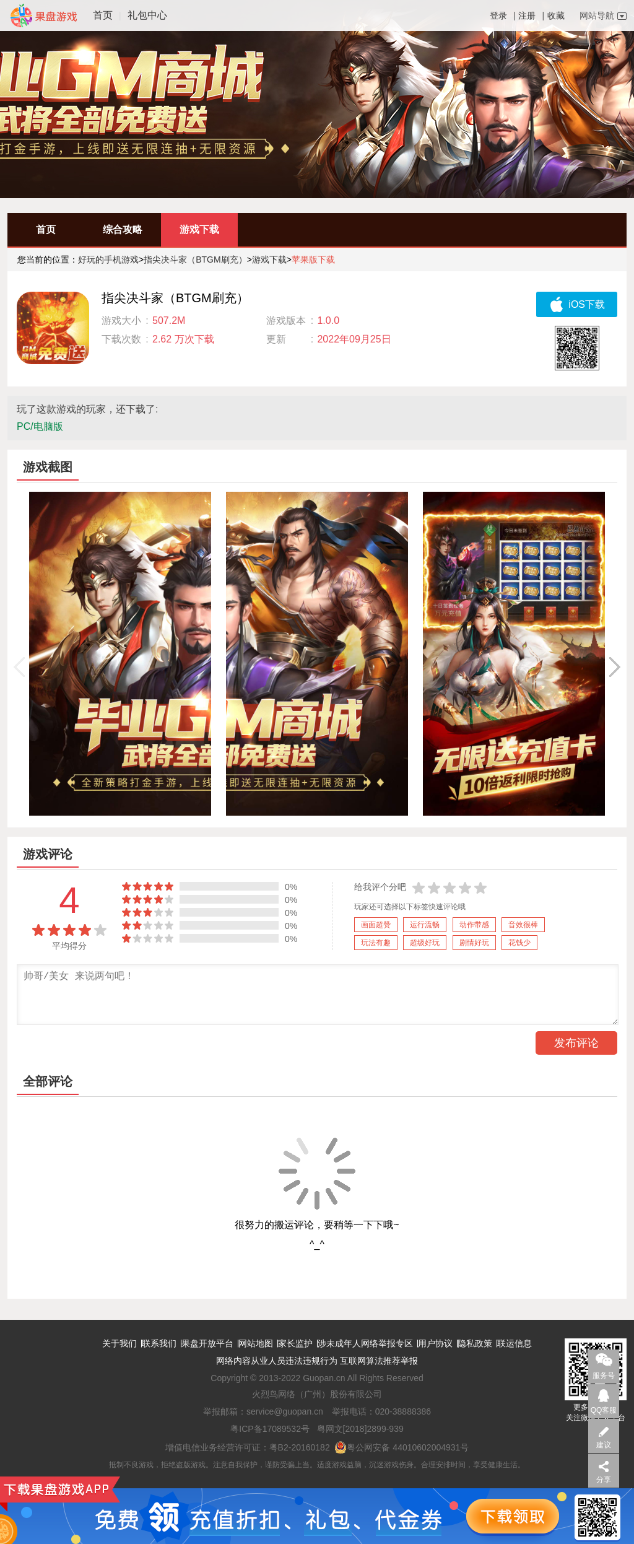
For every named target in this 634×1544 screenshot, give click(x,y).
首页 (103, 15)
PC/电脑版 (40, 426)
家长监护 (295, 1343)
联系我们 (159, 1343)
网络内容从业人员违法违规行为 (276, 1361)
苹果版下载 (313, 259)
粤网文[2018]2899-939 (360, 1429)
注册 (527, 15)
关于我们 (119, 1343)
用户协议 (435, 1343)
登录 (498, 15)
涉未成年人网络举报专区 (365, 1343)
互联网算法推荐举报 (379, 1361)
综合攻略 (122, 229)
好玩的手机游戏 (108, 259)
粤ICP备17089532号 (270, 1429)
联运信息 (514, 1343)
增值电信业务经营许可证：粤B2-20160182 (247, 1447)
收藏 (556, 15)
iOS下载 (577, 304)
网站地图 (255, 1343)
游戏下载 (199, 229)
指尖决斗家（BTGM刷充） (195, 259)
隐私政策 (475, 1343)
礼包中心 (147, 15)
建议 (603, 1445)
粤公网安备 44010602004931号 (401, 1447)
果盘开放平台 (207, 1343)
